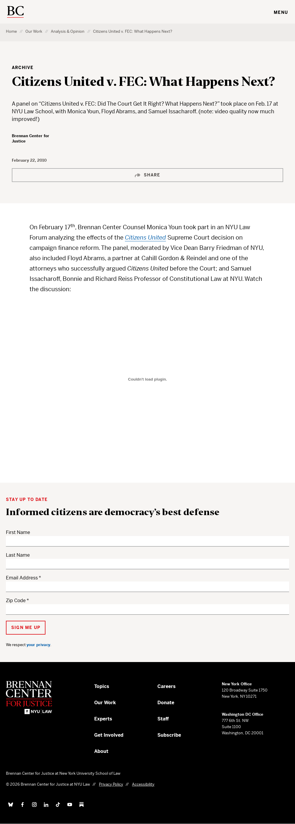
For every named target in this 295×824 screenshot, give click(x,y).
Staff (163, 719)
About (101, 751)
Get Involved (108, 735)
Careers (166, 686)
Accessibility (143, 784)
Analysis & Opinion (67, 31)
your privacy (38, 644)
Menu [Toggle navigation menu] (281, 12)
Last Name (18, 555)
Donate (165, 703)
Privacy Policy (111, 784)
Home (11, 31)
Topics (101, 686)
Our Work (33, 31)
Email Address (22, 578)
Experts (103, 719)
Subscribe (169, 735)
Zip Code (16, 600)
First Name (18, 532)
